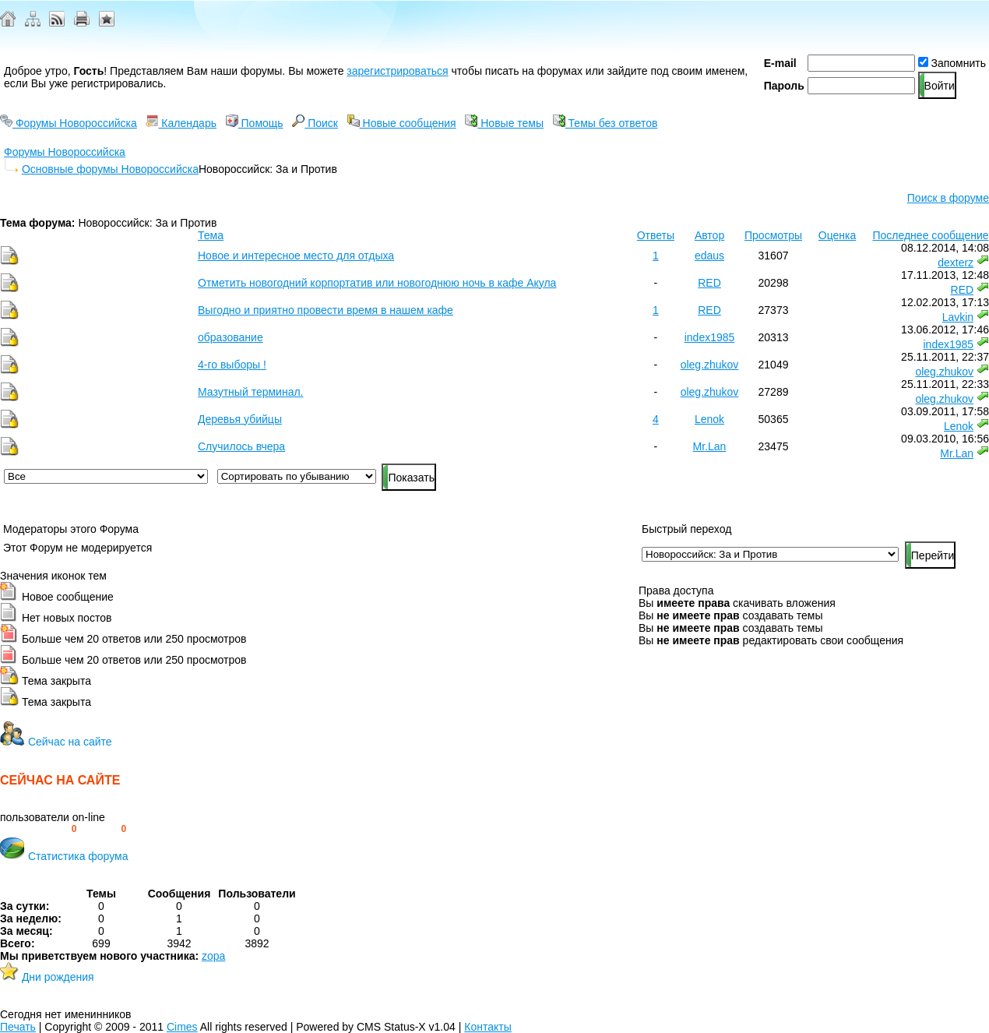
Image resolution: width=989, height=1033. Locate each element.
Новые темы (504, 123)
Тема (210, 235)
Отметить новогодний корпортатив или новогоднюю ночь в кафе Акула (377, 283)
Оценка (837, 235)
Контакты (487, 1027)
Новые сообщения (401, 123)
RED (709, 283)
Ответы (655, 235)
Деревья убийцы (240, 419)
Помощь (254, 123)
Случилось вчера (241, 446)
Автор (709, 235)
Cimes (182, 1027)
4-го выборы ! (232, 364)
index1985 (710, 337)
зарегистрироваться (397, 71)
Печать (18, 1027)
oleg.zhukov (710, 364)
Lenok (709, 419)
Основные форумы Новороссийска (110, 169)
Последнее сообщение (930, 235)
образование (230, 337)
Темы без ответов (605, 123)
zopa (213, 956)
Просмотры (773, 235)
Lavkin (957, 317)
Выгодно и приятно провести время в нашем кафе (325, 310)
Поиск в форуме (948, 198)
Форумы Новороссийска (68, 123)
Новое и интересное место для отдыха (296, 255)
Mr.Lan (710, 446)
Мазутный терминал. (250, 392)
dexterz (955, 262)
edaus (709, 255)
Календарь (181, 123)
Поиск (315, 123)
